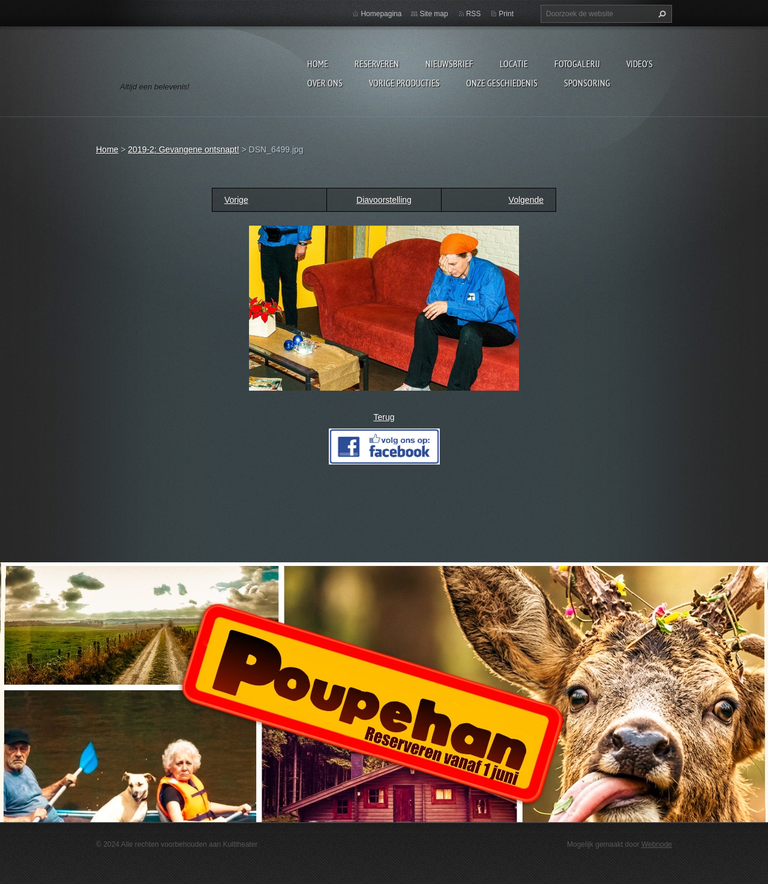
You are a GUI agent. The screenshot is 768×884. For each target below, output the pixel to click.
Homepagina (381, 14)
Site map (433, 14)
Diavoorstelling (384, 200)
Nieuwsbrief (449, 64)
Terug (383, 417)
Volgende (526, 200)
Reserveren (377, 64)
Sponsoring (587, 83)
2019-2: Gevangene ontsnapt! (183, 149)
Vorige (236, 200)
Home (317, 64)
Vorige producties (404, 83)
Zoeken (661, 14)
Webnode (656, 844)
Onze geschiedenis (502, 83)
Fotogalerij (577, 64)
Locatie (514, 64)
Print (506, 14)
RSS (473, 14)
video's (639, 64)
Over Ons (325, 83)
